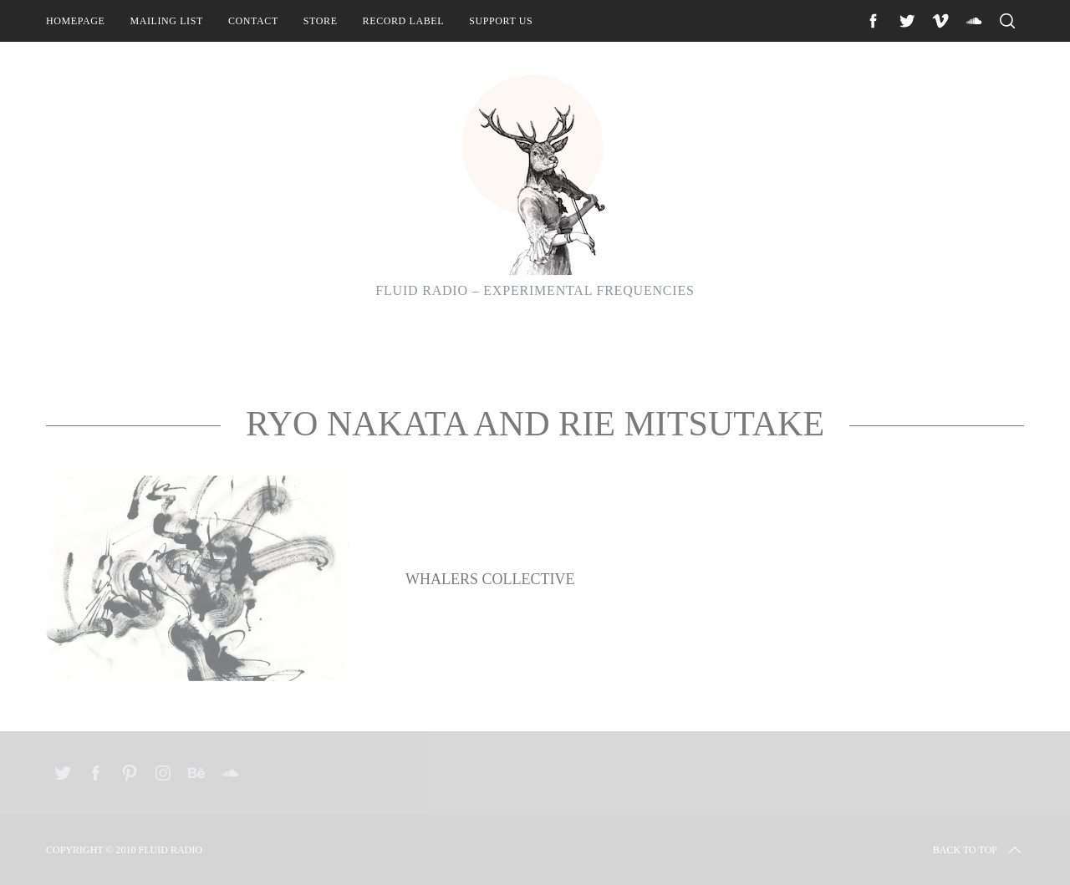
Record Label (404, 21)
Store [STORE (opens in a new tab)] (320, 21)
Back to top (978, 850)
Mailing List (166, 21)
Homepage (75, 21)
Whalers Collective (489, 579)
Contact (253, 21)
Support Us (500, 21)
